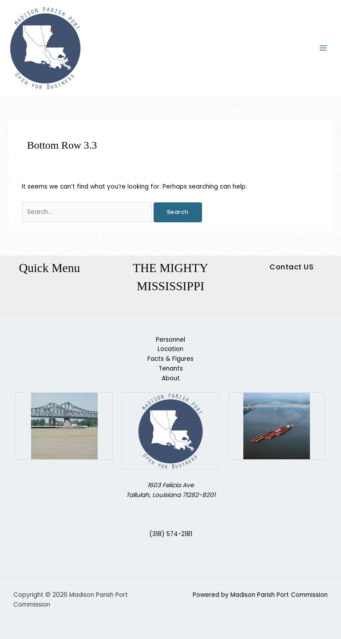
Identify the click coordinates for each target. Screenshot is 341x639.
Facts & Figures (170, 359)
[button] (291, 267)
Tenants (171, 368)
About (171, 378)
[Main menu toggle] (323, 48)
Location (170, 349)
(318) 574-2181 (170, 534)
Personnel (170, 339)
